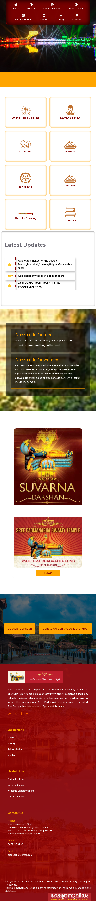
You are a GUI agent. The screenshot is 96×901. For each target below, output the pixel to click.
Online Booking (16, 779)
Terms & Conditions (17, 887)
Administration (15, 749)
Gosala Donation (16, 796)
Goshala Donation (20, 628)
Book (48, 573)
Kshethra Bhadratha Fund (21, 790)
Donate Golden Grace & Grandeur (65, 628)
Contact (12, 755)
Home (11, 737)
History (11, 743)
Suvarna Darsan (16, 785)
